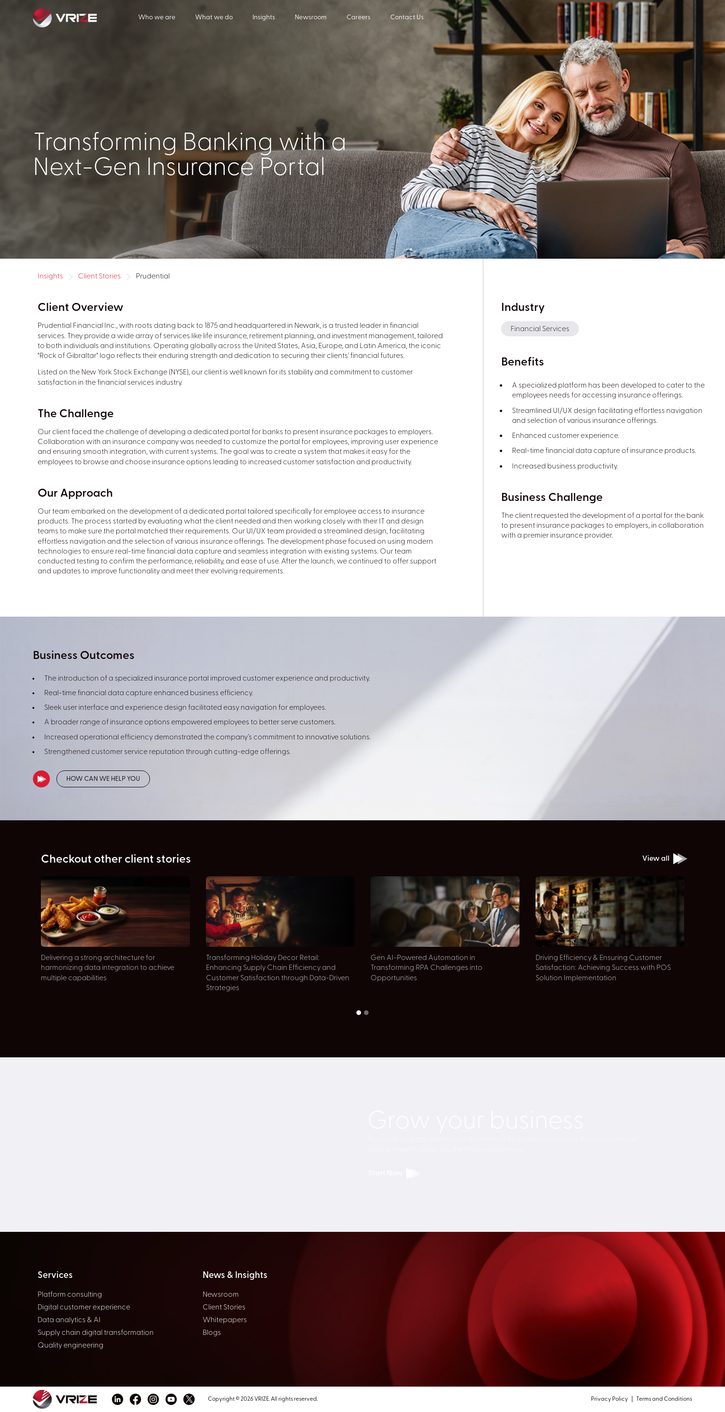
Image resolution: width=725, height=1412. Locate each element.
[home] (85, 17)
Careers (358, 17)
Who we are (156, 17)
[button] (358, 1012)
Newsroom (311, 17)
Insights (263, 17)
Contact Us (407, 17)
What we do (214, 17)
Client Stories (99, 276)
